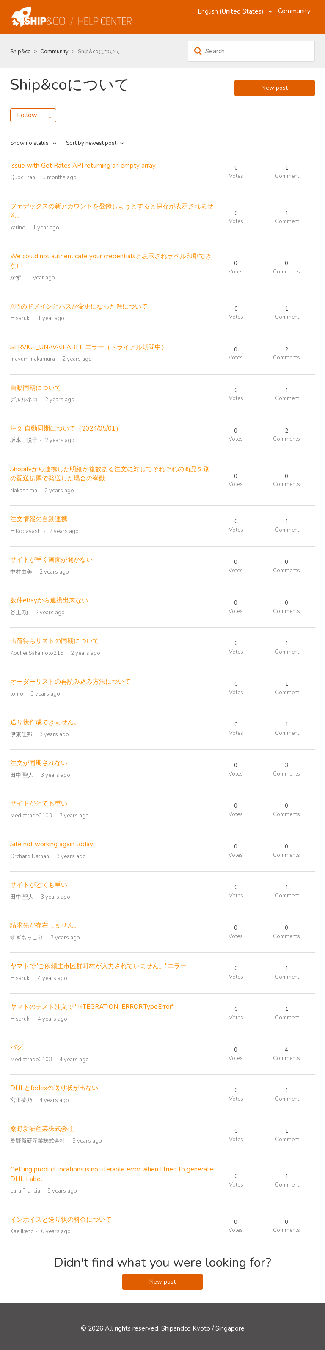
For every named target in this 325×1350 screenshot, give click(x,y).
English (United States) (231, 11)
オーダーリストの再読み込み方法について (70, 681)
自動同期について (35, 388)
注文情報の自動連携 (38, 519)
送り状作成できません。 (45, 722)
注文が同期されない (38, 763)
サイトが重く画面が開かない (51, 559)
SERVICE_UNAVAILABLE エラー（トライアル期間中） (89, 347)
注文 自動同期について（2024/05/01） (66, 428)
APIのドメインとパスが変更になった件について (79, 306)
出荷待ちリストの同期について (54, 641)
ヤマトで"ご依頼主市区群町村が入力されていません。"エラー (98, 966)
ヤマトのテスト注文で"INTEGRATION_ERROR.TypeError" (92, 1006)
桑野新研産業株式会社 (42, 1128)
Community (294, 11)
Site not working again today (51, 844)
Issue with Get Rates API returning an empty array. (83, 165)
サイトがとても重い (38, 803)
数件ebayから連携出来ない (49, 600)
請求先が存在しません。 (45, 925)
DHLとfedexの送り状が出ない (54, 1088)
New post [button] (275, 88)
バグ (16, 1047)
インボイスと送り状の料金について (61, 1219)
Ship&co (20, 51)
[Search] (251, 51)
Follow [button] (27, 115)
